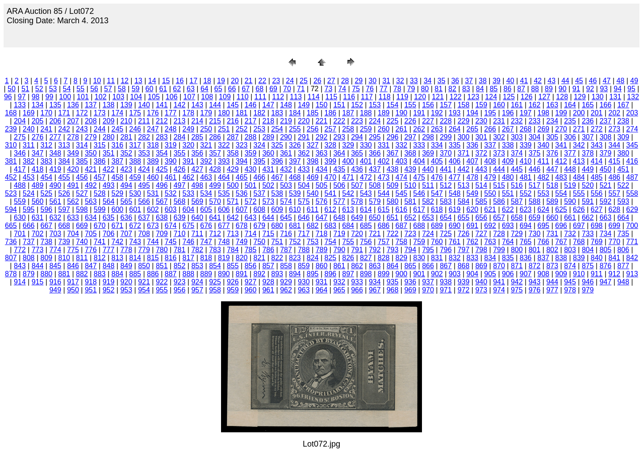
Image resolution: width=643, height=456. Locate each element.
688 (419, 225)
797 (464, 249)
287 (233, 137)
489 (38, 185)
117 (367, 97)
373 (499, 153)
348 (55, 153)
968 (393, 290)
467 (277, 177)
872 (535, 266)
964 (322, 290)
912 (615, 274)
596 (47, 209)
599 (100, 209)
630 (20, 217)
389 (153, 161)
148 (286, 105)
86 (507, 89)
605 (206, 209)
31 (386, 80)
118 (385, 97)
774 (55, 249)
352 (126, 153)
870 (499, 266)
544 (384, 193)
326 (295, 145)
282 (144, 137)
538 (277, 193)
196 (508, 113)
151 (339, 105)
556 (597, 193)
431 (268, 169)
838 (561, 258)
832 (455, 258)
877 (623, 266)
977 (552, 290)
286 (215, 137)
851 (162, 266)
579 (375, 201)
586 (499, 201)
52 (39, 89)
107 (190, 97)
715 (268, 233)
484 (579, 177)
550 (490, 193)
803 (570, 249)
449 (588, 169)
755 (348, 241)
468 (295, 177)
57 (108, 89)
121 (438, 97)
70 (287, 89)
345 (632, 145)
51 (25, 89)
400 (348, 161)
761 (455, 241)
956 (180, 290)
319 (171, 145)
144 (215, 105)
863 (375, 266)
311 (29, 145)
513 (464, 185)
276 (38, 137)
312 (47, 145)
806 (623, 249)
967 (375, 290)
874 (570, 266)
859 (304, 266)
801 (535, 249)
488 (20, 185)
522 (623, 185)
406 (455, 161)
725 (446, 233)
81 (438, 89)
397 (295, 161)
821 (260, 258)
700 (632, 225)
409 (508, 161)
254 (277, 129)
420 (73, 169)
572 (251, 201)
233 (535, 121)
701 (20, 233)
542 (348, 193)
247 (153, 129)
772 (20, 249)
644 (268, 217)
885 (135, 274)
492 (91, 185)
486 (615, 177)
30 (372, 80)
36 (455, 80)
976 (535, 290)
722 (393, 233)
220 (304, 121)
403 (402, 161)
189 (384, 113)
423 (126, 169)
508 (375, 185)
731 (552, 233)
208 (91, 121)
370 (446, 153)
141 (162, 105)
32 (400, 80)
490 (55, 185)
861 (339, 266)
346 (20, 153)
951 (91, 290)
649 (357, 217)
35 (442, 80)
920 (126, 282)
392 (206, 161)
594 (11, 209)
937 (428, 282)
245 (118, 129)
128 (562, 97)
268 (526, 129)
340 (544, 145)
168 (11, 113)
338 (508, 145)
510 (410, 185)
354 (162, 153)
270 (561, 129)
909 (561, 274)
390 (171, 161)
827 (366, 258)
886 (153, 274)
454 (47, 177)
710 (180, 233)
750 (260, 241)
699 (615, 225)
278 (73, 137)
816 (171, 258)
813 (118, 258)
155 (410, 105)
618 (437, 209)
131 (616, 97)
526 (64, 193)
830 (419, 258)
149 (304, 105)
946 (588, 282)
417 (20, 169)
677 (224, 225)
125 (509, 97)
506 (339, 185)
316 (118, 145)
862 (357, 266)
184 (295, 113)
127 (545, 97)
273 (615, 129)
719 (339, 233)
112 (278, 97)
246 (135, 129)
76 (370, 89)
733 (588, 233)
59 (136, 89)
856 (251, 266)
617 (419, 209)
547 (437, 193)
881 (64, 274)
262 (419, 129)
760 (437, 241)
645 (286, 217)
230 (481, 121)
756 (366, 241)
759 (419, 241)
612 (331, 209)
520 (588, 185)
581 (410, 201)
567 (162, 201)
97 (22, 97)
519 (570, 185)
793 (393, 249)
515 (499, 185)
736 (11, 241)
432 (286, 169)
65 (218, 89)
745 (171, 241)
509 (393, 185)
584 (464, 201)
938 (446, 282)
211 (144, 121)
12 (125, 80)
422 (109, 169)
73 (329, 89)
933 (357, 282)
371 (464, 153)
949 (55, 290)
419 (55, 169)
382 (29, 161)
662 (588, 217)
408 (490, 161)
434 (322, 169)
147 (268, 105)
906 (508, 274)
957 (197, 290)
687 (402, 225)
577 (339, 201)
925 (215, 282)
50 (12, 89)
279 (91, 137)
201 (597, 113)
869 (481, 266)
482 (544, 177)
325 (277, 145)
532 (171, 193)
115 (332, 97)
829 (402, 258)
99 (49, 97)
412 (561, 161)
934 (375, 282)
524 (29, 193)
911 (597, 274)
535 (224, 193)
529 (118, 193)
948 (623, 282)
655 (464, 217)
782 (197, 249)
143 (197, 105)
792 (375, 249)
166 (606, 105)
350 (91, 153)
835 (508, 258)
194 (473, 113)
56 (94, 89)
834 (490, 258)
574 (286, 201)
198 (544, 113)
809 (47, 258)
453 (29, 177)
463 (206, 177)
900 (402, 274)
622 (508, 209)
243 (82, 129)
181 (242, 113)
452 (11, 177)
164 (570, 105)
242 (64, 129)
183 (277, 113)
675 (189, 225)
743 (135, 241)
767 (561, 241)
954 (144, 290)
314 (82, 145)
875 (588, 266)
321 (206, 145)
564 (109, 201)
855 (233, 266)
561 (55, 201)
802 (552, 249)
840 (597, 258)
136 (73, 105)
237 (606, 121)
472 (366, 177)
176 (153, 113)
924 (197, 282)
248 (171, 129)
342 (579, 145)
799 (499, 249)
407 (473, 161)
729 (517, 233)
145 (233, 105)
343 (597, 145)
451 (623, 169)
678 (242, 225)
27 (331, 80)
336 (473, 145)
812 (100, 258)
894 (295, 274)
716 (286, 233)
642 (233, 217)
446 (535, 169)
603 (171, 209)
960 (251, 290)
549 (473, 193)
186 (331, 113)
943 (535, 282)
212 (162, 121)
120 (420, 97)
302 (499, 137)
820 (242, 258)
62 (177, 89)
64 (204, 89)
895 (313, 274)
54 (67, 89)
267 (508, 129)
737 (29, 241)
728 (499, 233)
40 (510, 80)
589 (552, 201)
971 (446, 290)
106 (172, 97)
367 (393, 153)
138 (109, 105)
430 (251, 169)
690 (455, 225)
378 (588, 153)
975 (517, 290)
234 (552, 121)
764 (508, 241)
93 (604, 89)
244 (100, 129)
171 (64, 113)
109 (225, 97)
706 (109, 233)
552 (526, 193)
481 (526, 177)
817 (189, 258)
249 (189, 129)
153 (375, 105)
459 (135, 177)
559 (20, 201)
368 (410, 153)
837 (544, 258)
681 (295, 225)
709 (162, 233)
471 (348, 177)
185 (313, 113)
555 (579, 193)
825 (331, 258)
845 (55, 266)
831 (437, 258)
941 (499, 282)
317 (135, 145)
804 (588, 249)
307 (588, 137)
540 (313, 193)
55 (80, 89)
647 (322, 217)
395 (260, 161)
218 (268, 121)
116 (349, 97)
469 (313, 177)
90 (563, 89)
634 (91, 217)
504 (304, 185)
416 (632, 161)
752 (295, 241)
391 (189, 161)
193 (455, 113)
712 (215, 233)
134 (38, 105)
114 (314, 97)
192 (437, 113)
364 (339, 153)
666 (29, 225)
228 (446, 121)
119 (403, 97)
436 (357, 169)
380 (623, 153)
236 (588, 121)
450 (606, 169)
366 (375, 153)
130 (598, 97)
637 (144, 217)
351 (109, 153)
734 (606, 233)
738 (47, 241)
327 (313, 145)
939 (464, 282)
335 (455, 145)
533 (189, 193)
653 (428, 217)
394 (242, 161)
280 (109, 137)
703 (55, 233)
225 (393, 121)
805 (606, 249)
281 (126, 137)
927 (251, 282)
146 (251, 105)
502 (268, 185)
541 (331, 193)
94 (618, 89)
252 (242, 129)
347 (38, 153)
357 (215, 153)
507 (357, 185)
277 (55, 137)
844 (38, 266)
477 (455, 177)
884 (118, 274)
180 (224, 113)
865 (410, 266)
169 (29, 113)
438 (393, 169)
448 (570, 169)
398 (313, 161)
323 (242, 145)
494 (126, 185)
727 (481, 233)
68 (259, 89)
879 (29, 274)
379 (606, 153)
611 (313, 209)
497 (180, 185)
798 (481, 249)
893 (277, 274)
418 (38, 169)
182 (260, 113)
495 (144, 185)
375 (535, 153)
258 (348, 129)
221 (322, 121)
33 (414, 80)
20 (235, 80)
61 (163, 89)
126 (527, 97)
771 (632, 241)
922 (162, 282)
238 (623, 121)
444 (499, 169)
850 (144, 266)
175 (135, 113)
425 (162, 169)
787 (286, 249)
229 (464, 121)
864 (393, 266)
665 (11, 225)
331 (384, 145)
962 (286, 290)
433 (304, 169)
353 (144, 153)
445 (517, 169)
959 (233, 290)
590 (570, 201)
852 (180, 266)
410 (526, 161)
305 (552, 137)
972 (464, 290)
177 (171, 113)
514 (481, 185)
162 (535, 105)
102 (101, 97)
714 (251, 233)
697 (579, 225)
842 (632, 258)
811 (82, 258)
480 (508, 177)
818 (206, 258)
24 (290, 80)
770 (615, 241)
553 (544, 193)
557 (615, 193)
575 (304, 201)
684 (348, 225)
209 (109, 121)
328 (331, 145)
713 (233, 233)
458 (118, 177)
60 (150, 89)
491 (73, 185)
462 (189, 177)
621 (490, 209)
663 (606, 217)
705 (91, 233)
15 (166, 80)
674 (171, 225)
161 (517, 105)
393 (224, 161)
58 (122, 89)
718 (322, 233)
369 (428, 153)
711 (197, 233)
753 (313, 241)
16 (180, 80)
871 (517, 266)
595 (29, 209)
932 (339, 282)
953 (126, 290)
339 (526, 145)
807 (11, 258)
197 (526, 113)
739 (64, 241)
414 (597, 161)
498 (197, 185)
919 (109, 282)
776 (91, 249)
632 (55, 217)
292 (322, 137)
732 (570, 233)
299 (446, 137)
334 (437, 145)
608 (260, 209)
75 (356, 89)
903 (455, 274)
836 (526, 258)
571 (233, 201)
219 (286, 121)
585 (481, 201)
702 (38, 233)
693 (508, 225)
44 (565, 80)
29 (359, 80)
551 (508, 193)
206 (55, 121)
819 (224, 258)
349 (73, 153)
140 (144, 105)
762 (473, 241)
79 (411, 89)
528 (100, 193)
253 (260, 129)
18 (207, 80)
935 (393, 282)
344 (615, 145)
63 (191, 89)
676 (206, 225)
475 (419, 177)
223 (357, 121)
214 (197, 121)
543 (366, 193)
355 (180, 153)
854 (215, 266)
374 (517, 153)
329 (348, 145)
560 (38, 201)
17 (193, 80)
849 (126, 266)
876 (606, 266)
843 (20, 266)
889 (206, 274)
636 (126, 217)
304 (535, 137)
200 (579, 113)
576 (322, 201)
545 (402, 193)
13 (138, 80)
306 (570, 137)
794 (410, 249)
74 (342, 89)
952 (109, 290)
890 (224, 274)
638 (162, 217)
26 (317, 80)
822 (277, 258)
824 (313, 258)
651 (393, 217)
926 (233, 282)
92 (590, 89)
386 (100, 161)
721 (375, 233)
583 (446, 201)
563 (91, 201)
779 (144, 249)
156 (428, 105)
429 (233, 169)
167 (623, 105)
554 (561, 193)
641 (215, 217)
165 (588, 105)
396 (277, 161)
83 (466, 89)
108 (207, 97)
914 (20, 282)
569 (197, 201)
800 (517, 249)
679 (260, 225)
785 (251, 249)
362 (304, 153)
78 (397, 89)
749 (242, 241)
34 (428, 80)
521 (606, 185)
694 (526, 225)
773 (38, 249)
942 (517, 282)
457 (100, 177)
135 (55, 105)
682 (313, 225)
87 (521, 89)
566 (144, 201)
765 (526, 241)
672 (135, 225)
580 (393, 201)
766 (544, 241)
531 (153, 193)
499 (215, 185)
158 (464, 105)
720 (357, 233)
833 (473, 258)
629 (632, 209)
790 (339, 249)
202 (615, 113)
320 (189, 145)
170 (47, 113)
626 (579, 209)
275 (20, 137)
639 (180, 217)
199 (561, 113)
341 (561, 145)
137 (91, 105)
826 (348, 258)
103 (119, 97)
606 (224, 209)
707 (126, 233)
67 (246, 89)
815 (153, 258)
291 (304, 137)
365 (357, 153)
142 (180, 105)
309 (623, 137)
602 (153, 209)
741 (100, 241)
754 (331, 241)
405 (437, 161)
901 (419, 274)
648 (339, 217)
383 (47, 161)
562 (73, 201)
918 (91, 282)
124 (491, 97)
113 (296, 97)
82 (452, 89)
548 (455, 193)
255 (295, 129)
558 (632, 193)
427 (197, 169)
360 (268, 153)
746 (189, 241)
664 (623, 217)
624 (544, 209)
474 (402, 177)
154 (393, 105)
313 (64, 145)
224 (375, 121)
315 (100, 145)
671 (118, 225)
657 (499, 217)
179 (206, 113)
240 (29, 129)
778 (126, 249)
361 (286, 153)
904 (473, 274)
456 (82, 177)
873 (552, 266)
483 (561, 177)
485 (597, 177)
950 (73, 290)
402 (384, 161)
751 (277, 241)
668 (64, 225)
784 (233, 249)
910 (579, 274)
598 (82, 209)
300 (464, 137)
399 (331, 161)
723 (410, 233)
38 (483, 80)
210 (126, 121)
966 (357, 290)
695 (544, 225)
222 (339, 121)
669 (82, 225)
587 (517, 201)
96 (8, 97)
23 (276, 80)
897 (348, 274)
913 (632, 274)
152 (357, 105)
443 (481, 169)
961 (268, 290)
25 (304, 80)
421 (91, 169)
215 (215, 121)
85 (494, 89)
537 (260, 193)
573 (268, 201)
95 (631, 89)
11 (111, 80)
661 (570, 217)
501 (251, 185)
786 (268, 249)
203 (632, 113)
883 (100, 274)
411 (544, 161)
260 (384, 129)
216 (233, 121)
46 (593, 80)
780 (162, 249)
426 (180, 169)
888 (189, 274)
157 (446, 105)
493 (109, 185)
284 (180, 137)
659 (535, 217)
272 (597, 129)
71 (301, 89)
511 (428, 185)
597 (64, 209)
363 (322, 153)
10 (97, 80)
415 (615, 161)
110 (243, 97)
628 (615, 209)
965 (339, 290)
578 (357, 201)
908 (544, 274)
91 (576, 89)
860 (322, 266)
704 (73, 233)
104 (136, 97)
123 (474, 97)
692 (490, 225)
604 (189, 209)
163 (552, 105)
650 (375, 217)
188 (366, 113)
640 (197, 217)
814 (135, 258)
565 (126, 201)
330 (366, 145)
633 (73, 217)
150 (322, 105)
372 (481, 153)
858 (286, 266)
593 (623, 201)
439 (410, 169)
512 (446, 185)
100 (65, 97)
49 (634, 80)
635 (109, 217)
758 (402, 241)
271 (579, 129)
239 (11, 129)
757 (384, 241)
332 (402, 145)
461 (171, 177)
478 (473, 177)
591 (588, 201)
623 (526, 209)
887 (171, 274)
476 (437, 177)
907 (526, 274)
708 (144, 233)
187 (348, 113)
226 (410, 121)
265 (473, 129)
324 (260, 145)
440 (428, 169)
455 (64, 177)
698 (597, 225)
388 (135, 161)
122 (456, 97)
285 (197, 137)
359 (251, 153)
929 (286, 282)
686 (384, 225)
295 (375, 137)
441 (446, 169)
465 (242, 177)
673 (153, 225)
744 (153, 241)
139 (126, 105)
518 (552, 185)
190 (402, 113)
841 (615, 258)
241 (47, 129)
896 (331, 274)
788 (304, 249)
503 (286, 185)
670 (100, 225)
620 (473, 209)
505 (322, 185)
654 (446, 217)
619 (455, 209)
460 (153, 177)
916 (55, 282)
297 (410, 137)
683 (331, 225)
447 (552, 169)
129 (580, 97)
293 (339, 137)
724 (428, 233)
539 (295, 193)
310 (11, 145)
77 (384, 89)
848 (109, 266)
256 (313, 129)
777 (109, 249)
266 (490, 129)
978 (570, 290)
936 (410, 282)
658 (517, 217)
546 (419, 193)
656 (481, 217)
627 (597, 209)
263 (437, 129)
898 (366, 274)
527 (82, 193)
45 (579, 80)
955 (162, 290)
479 (490, 177)
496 (162, 185)
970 (428, 290)
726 (464, 233)
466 (260, 177)
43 (551, 80)
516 (517, 185)
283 (162, 137)
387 (118, 161)
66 (232, 89)
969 (410, 290)
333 (419, 145)
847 (91, 266)
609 (277, 209)
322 (224, 145)
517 (535, 185)
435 (339, 169)
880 (47, 274)
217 (251, 121)
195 (490, 113)
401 (366, 161)
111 (261, 97)
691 (473, 225)
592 (606, 201)
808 (29, 258)
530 (135, 193)
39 (497, 80)
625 (561, 209)
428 (215, 169)
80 (425, 89)
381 (11, 161)
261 (402, 129)
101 (83, 97)
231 (499, 121)
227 (428, 121)
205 (38, 121)
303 (517, 137)
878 (11, 274)
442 (464, 169)
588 (535, 201)
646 (304, 217)
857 (268, 266)
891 (242, 274)
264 (455, 129)
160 (499, 105)
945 (570, 282)
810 (64, 258)
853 (197, 266)
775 (73, 249)
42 (538, 80)
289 (268, 137)
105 (154, 97)
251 (224, 129)
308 (606, 137)
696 (561, 225)
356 (197, 153)
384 (64, 161)
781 (180, 249)
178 (189, 113)
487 (632, 177)
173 (100, 113)
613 (348, 209)
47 (607, 80)
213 (180, 121)
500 (233, 185)
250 (206, 129)
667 (47, 225)
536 (242, 193)
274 (632, 129)
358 (233, 153)
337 (490, 145)
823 (295, 258)
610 (295, 209)
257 (331, 129)
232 (517, 121)
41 (524, 80)
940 (481, 282)
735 (623, 233)
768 (579, 241)
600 (118, 209)
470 (331, 177)
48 (621, 80)
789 (322, 249)
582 (428, 201)
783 (215, 249)
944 (552, 282)
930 (304, 282)
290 (286, 137)
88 (535, 89)
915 (38, 282)
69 (273, 89)
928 (268, 282)
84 (480, 89)
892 (260, 274)
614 (366, 209)
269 (544, 129)
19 (221, 80)
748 (224, 241)
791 (357, 249)
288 (251, 137)
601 (135, 209)
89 (549, 89)
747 (206, 241)
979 (588, 290)
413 (579, 161)
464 (224, 177)
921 (144, 282)
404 (419, 161)
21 (249, 80)
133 (20, 105)
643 (251, 217)
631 (38, 217)
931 (322, 282)
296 (393, 137)
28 (345, 80)
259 (366, 129)
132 (633, 97)
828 (384, 258)
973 (481, 290)
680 (277, 225)
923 (180, 282)
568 (180, 201)
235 (570, 121)
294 (357, 137)
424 (144, 169)
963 (304, 290)
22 (263, 80)
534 (206, 193)
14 (152, 80)
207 (73, 121)
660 (552, 217)
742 (118, 241)
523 (11, 193)
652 (410, 217)
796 (446, 249)
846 (73, 266)
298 (428, 137)
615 (384, 209)
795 (428, 249)
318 (153, 145)
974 (499, 290)
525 (47, 193)
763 (490, 241)
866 (428, 266)
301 (481, 137)
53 (53, 89)
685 (366, 225)
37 (469, 80)
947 (606, 282)
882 (82, 274)
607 (242, 209)
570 (215, 201)
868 (464, 266)
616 (402, 209)
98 (36, 97)
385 (82, 161)
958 (215, 290)
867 (446, 266)
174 (118, 113)
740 (82, 241)
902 (437, 274)
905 (490, 274)
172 (82, 113)
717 (304, 233)
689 (437, 225)
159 (481, 105)
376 (552, 153)
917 (73, 282)
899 (384, 274)
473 (384, 177)
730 (535, 233)
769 (597, 241)
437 (375, 169)
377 (570, 153)
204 (20, 121)
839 (579, 258)
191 (419, 113)
